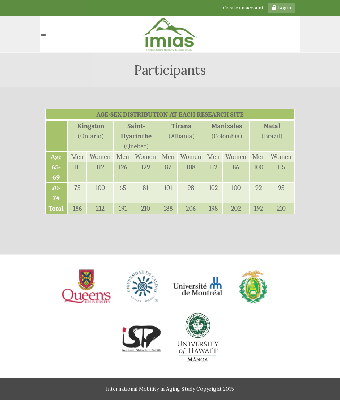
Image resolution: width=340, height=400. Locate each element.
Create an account (243, 8)
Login (281, 8)
